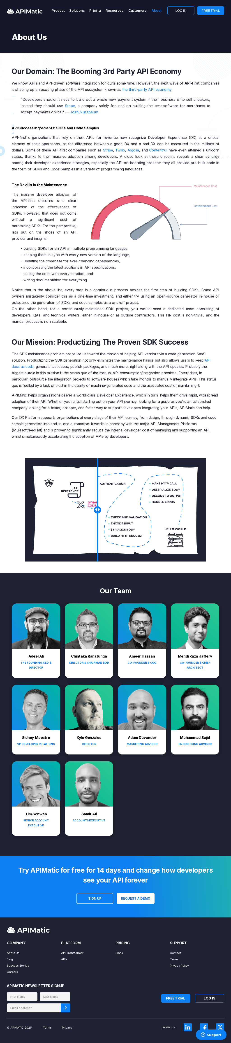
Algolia (133, 150)
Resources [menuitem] (115, 10)
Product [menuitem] (58, 10)
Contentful (158, 150)
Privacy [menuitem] (67, 1027)
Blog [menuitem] (10, 959)
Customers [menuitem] (137, 10)
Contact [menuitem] (175, 953)
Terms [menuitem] (174, 959)
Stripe (70, 105)
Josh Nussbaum (84, 112)
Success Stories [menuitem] (18, 965)
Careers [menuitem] (12, 972)
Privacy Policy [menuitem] (179, 965)
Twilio (120, 150)
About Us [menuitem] (13, 953)
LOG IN (180, 11)
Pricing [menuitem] (95, 10)
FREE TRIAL (210, 11)
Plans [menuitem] (119, 953)
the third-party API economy (146, 89)
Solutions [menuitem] (77, 10)
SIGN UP (95, 898)
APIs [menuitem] (64, 959)
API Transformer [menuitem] (72, 953)
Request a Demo (135, 898)
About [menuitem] (156, 10)
